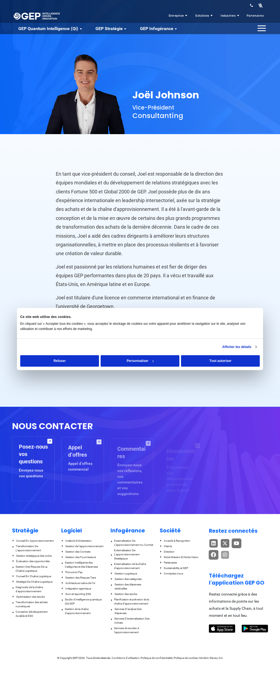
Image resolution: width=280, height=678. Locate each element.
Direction (167, 552)
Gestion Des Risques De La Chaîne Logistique (29, 569)
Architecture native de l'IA (78, 583)
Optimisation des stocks (28, 597)
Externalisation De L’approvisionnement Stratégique (124, 554)
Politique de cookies (186, 657)
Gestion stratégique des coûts (32, 556)
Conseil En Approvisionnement (33, 541)
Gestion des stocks (123, 594)
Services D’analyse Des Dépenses (126, 611)
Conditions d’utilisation (126, 657)
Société (170, 530)
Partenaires (255, 15)
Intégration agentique (76, 588)
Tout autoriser (220, 361)
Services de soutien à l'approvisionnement (124, 630)
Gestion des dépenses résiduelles (125, 586)
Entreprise (178, 15)
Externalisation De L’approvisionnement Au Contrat (131, 543)
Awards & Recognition (175, 541)
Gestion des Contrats (76, 552)
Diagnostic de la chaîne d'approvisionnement (27, 589)
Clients (166, 546)
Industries (230, 15)
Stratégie (25, 530)
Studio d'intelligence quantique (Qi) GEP (81, 601)
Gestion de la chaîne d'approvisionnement (76, 611)
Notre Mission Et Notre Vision (179, 557)
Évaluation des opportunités (31, 561)
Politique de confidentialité (156, 657)
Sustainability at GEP (174, 568)
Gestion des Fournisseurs (78, 557)
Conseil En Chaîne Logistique (31, 576)
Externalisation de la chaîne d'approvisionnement (128, 566)
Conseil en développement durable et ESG (30, 614)
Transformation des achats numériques (30, 604)
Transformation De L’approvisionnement (26, 548)
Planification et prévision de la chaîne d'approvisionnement (129, 601)
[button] (260, 5)
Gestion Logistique (123, 573)
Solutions (204, 15)
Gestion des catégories (126, 579)
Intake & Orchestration (76, 541)
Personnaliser (140, 361)
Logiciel (71, 530)
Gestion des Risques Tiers (78, 578)
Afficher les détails (237, 347)
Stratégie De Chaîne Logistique (32, 582)
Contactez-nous (171, 573)
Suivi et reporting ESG (76, 594)
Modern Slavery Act (211, 657)
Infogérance (127, 530)
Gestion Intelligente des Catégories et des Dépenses (79, 565)
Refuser (60, 361)
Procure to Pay (72, 572)
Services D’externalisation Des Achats (130, 621)
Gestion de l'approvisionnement (82, 546)
